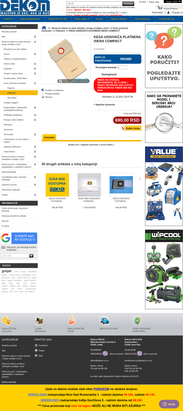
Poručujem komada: (106, 67)
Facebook (43, 345)
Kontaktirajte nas (166, 19)
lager (11, 283)
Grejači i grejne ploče (13, 73)
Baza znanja (80, 20)
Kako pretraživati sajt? (30, 19)
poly (11, 291)
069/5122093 (131, 353)
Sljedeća (140, 178)
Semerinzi (8, 129)
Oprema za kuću (9, 185)
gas (18, 283)
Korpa (171, 8)
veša (25, 283)
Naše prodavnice (143, 19)
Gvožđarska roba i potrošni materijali (14, 178)
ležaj (3, 283)
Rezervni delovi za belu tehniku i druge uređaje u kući (16, 43)
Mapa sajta (154, 2)
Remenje (8, 125)
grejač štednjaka (15, 280)
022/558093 (95, 350)
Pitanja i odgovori (119, 19)
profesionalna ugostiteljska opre (22, 275)
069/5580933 (96, 353)
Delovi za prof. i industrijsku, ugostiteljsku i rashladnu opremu (16, 165)
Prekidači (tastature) (13, 115)
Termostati (8, 134)
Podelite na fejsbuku (54, 90)
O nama (5, 226)
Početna (7, 20)
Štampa (48, 97)
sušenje (33, 286)
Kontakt (142, 2)
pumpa (23, 271)
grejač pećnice (23, 278)
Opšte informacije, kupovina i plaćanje (15, 209)
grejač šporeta (30, 280)
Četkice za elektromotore (15, 59)
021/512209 (130, 350)
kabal (21, 291)
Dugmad (8, 68)
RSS (41, 356)
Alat (3, 37)
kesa (13, 278)
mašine (12, 286)
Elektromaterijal (9, 172)
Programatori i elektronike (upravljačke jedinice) (15, 108)
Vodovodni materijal (11, 190)
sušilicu (25, 286)
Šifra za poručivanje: (103, 59)
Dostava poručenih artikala (14, 216)
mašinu (5, 286)
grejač (7, 271)
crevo (16, 271)
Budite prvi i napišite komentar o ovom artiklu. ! (91, 145)
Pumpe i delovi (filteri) (14, 120)
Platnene (11, 93)
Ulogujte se (177, 12)
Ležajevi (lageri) (11, 102)
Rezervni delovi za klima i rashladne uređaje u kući (13, 158)
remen (20, 289)
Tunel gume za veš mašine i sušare (16, 140)
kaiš (18, 286)
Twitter (42, 351)
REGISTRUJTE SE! (58, 19)
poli (16, 291)
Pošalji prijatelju (52, 94)
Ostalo (5, 195)
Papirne (11, 88)
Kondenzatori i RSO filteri (15, 78)
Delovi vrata (9, 64)
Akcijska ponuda (9, 31)
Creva (6, 54)
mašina (5, 289)
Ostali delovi (9, 151)
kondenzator (31, 289)
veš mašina (29, 291)
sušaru (33, 283)
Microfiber (11, 98)
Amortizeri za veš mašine (15, 49)
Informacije (10, 203)
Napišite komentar (105, 104)
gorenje (5, 291)
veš (12, 289)
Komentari (49, 137)
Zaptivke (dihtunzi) (12, 147)
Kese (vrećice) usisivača (15, 83)
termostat (5, 278)
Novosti (99, 19)
